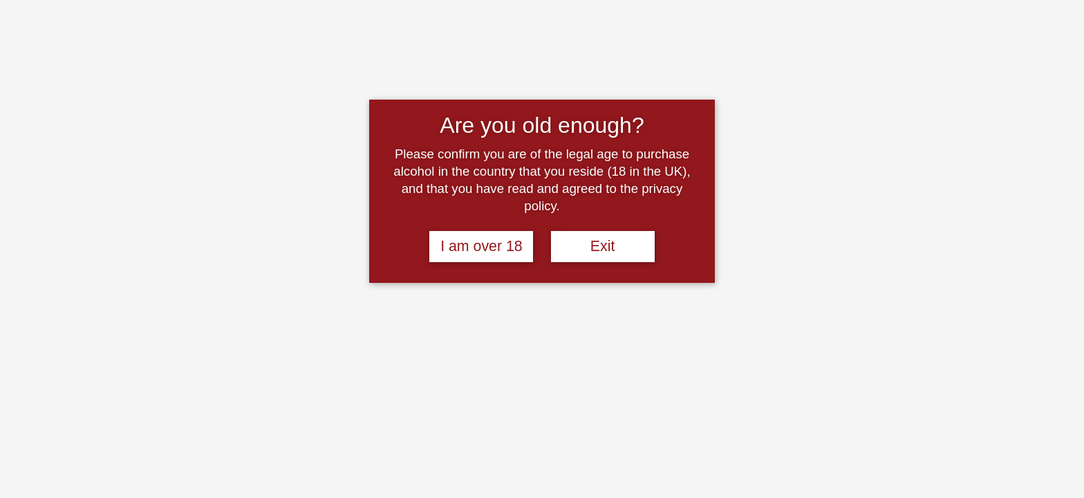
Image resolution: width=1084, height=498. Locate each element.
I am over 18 (481, 246)
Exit (602, 246)
